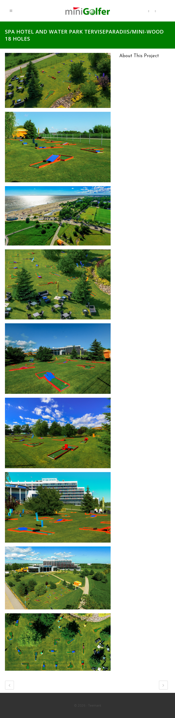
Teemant (94, 705)
